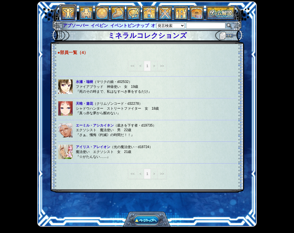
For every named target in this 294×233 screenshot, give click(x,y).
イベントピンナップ (129, 25)
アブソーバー (76, 25)
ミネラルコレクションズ (147, 35)
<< (133, 66)
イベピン (99, 25)
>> (162, 66)
